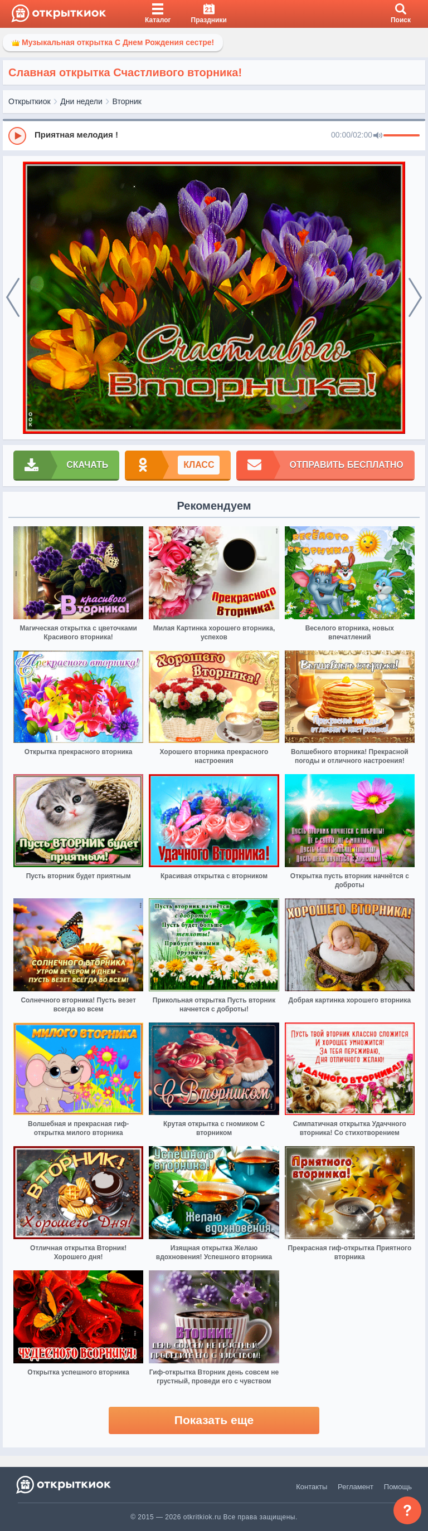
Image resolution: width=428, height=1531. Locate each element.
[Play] (17, 136)
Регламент (355, 1487)
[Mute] (377, 135)
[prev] (13, 298)
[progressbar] (401, 136)
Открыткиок (29, 101)
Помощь (398, 1487)
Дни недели (81, 101)
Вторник (127, 101)
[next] (415, 298)
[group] (214, 135)
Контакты (311, 1487)
